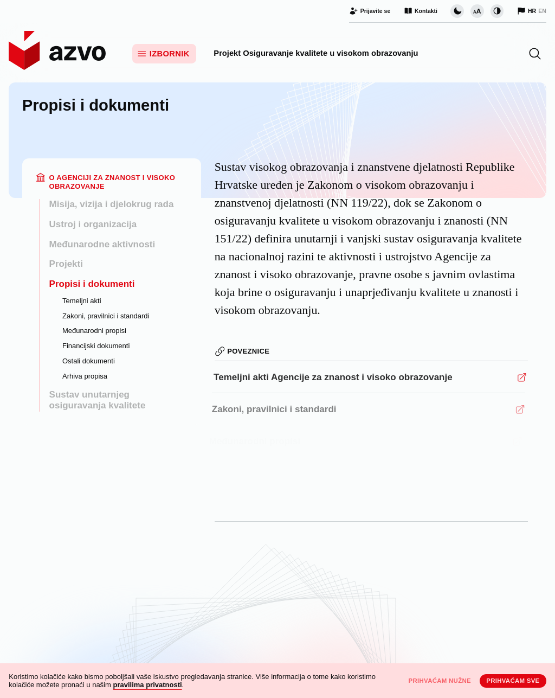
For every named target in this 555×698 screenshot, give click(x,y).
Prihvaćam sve (512, 680)
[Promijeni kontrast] (497, 10)
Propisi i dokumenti (92, 284)
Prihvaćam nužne (440, 680)
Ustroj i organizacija (93, 224)
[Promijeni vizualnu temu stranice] (456, 10)
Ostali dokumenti (88, 361)
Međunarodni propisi (94, 330)
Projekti (66, 264)
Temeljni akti (81, 301)
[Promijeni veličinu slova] (476, 10)
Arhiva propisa (84, 376)
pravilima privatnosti (147, 685)
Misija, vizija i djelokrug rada (111, 204)
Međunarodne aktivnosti (102, 244)
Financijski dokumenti (96, 346)
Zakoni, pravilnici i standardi (105, 316)
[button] (535, 54)
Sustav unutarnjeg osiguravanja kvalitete (97, 400)
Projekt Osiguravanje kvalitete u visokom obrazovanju (316, 53)
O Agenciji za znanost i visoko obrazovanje (112, 182)
